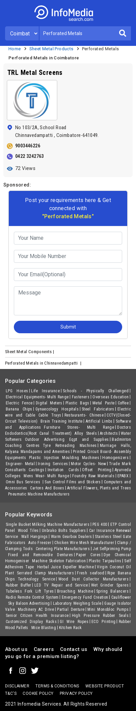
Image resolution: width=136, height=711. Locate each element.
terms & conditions (57, 686)
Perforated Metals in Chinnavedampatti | (43, 363)
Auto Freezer (39, 542)
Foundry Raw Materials (93, 476)
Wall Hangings (34, 536)
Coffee (123, 403)
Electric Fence (19, 403)
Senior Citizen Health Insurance (37, 615)
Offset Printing (96, 469)
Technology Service (36, 579)
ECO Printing (103, 621)
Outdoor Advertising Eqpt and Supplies (67, 439)
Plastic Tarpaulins (105, 561)
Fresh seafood (90, 573)
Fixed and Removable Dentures (40, 554)
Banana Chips (19, 409)
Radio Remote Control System (32, 597)
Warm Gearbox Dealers (71, 536)
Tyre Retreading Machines (70, 445)
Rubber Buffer (18, 585)
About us (16, 649)
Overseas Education (110, 397)
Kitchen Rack (70, 627)
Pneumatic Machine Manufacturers (39, 494)
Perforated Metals (100, 48)
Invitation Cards (63, 469)
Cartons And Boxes (47, 488)
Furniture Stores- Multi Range (79, 427)
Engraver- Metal (20, 463)
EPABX (123, 476)
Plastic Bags (77, 403)
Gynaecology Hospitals (57, 409)
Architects (109, 433)
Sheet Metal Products (51, 48)
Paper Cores (88, 554)
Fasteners (81, 397)
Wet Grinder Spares (110, 585)
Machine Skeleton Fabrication (59, 561)
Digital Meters (49, 403)
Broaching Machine (75, 591)
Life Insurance (45, 391)
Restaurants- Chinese (84, 415)
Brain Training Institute (61, 421)
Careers (44, 649)
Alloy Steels (86, 433)
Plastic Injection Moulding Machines (64, 457)
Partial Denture (70, 609)
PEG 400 (99, 524)
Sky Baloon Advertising (29, 603)
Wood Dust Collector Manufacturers (93, 579)
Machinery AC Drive (36, 609)
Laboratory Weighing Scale (77, 603)
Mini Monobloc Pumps (108, 609)
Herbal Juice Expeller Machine (65, 567)
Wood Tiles (28, 530)
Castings (36, 469)
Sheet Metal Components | (30, 351)
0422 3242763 (29, 156)
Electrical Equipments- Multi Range (37, 397)
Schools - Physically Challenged (96, 391)
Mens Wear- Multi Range (46, 476)
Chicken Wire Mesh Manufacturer (84, 542)
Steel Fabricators (98, 409)
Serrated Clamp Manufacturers (45, 573)
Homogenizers (115, 457)
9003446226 (27, 145)
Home (14, 48)
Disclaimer (17, 686)
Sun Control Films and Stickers (73, 482)
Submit (68, 327)
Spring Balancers (112, 591)
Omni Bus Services (24, 482)
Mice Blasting (43, 627)
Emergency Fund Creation (85, 597)
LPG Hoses (17, 391)
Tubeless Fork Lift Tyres (30, 591)
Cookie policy (38, 693)
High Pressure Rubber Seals (100, 615)
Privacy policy (76, 693)
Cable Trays (49, 415)
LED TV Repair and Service (61, 585)
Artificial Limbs (99, 421)
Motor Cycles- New (88, 463)
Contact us (73, 649)
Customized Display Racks (31, 621)
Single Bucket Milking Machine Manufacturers (47, 524)
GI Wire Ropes (74, 621)
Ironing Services (53, 463)
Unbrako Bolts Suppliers (64, 530)
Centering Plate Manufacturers (63, 548)
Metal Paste (103, 403)
